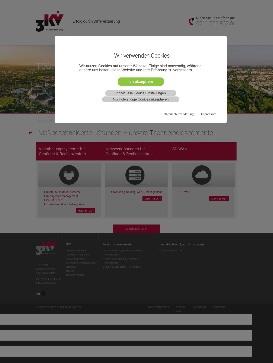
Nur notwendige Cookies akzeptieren (140, 99)
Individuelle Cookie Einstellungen (141, 93)
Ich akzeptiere (140, 81)
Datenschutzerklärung (179, 114)
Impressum (208, 114)
